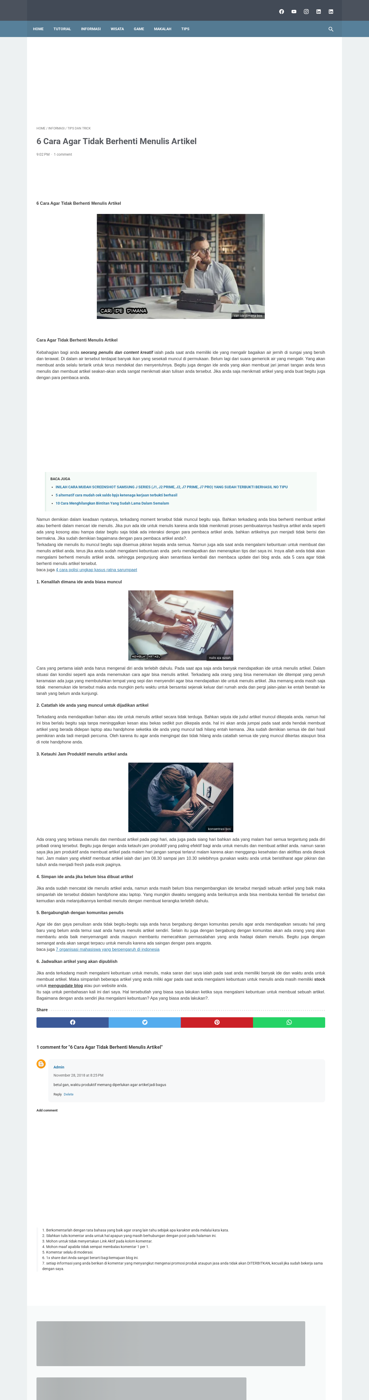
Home (41, 21)
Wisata (120, 21)
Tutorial (66, 21)
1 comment (63, 150)
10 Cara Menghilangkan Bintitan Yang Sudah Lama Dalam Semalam (112, 517)
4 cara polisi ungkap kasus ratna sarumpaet (96, 602)
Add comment (46, 1212)
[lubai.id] (327, 6)
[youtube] (290, 6)
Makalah (166, 21)
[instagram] (302, 6)
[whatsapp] (210, 1124)
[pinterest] (160, 1124)
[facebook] (277, 6)
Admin (59, 1169)
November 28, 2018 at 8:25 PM (78, 1177)
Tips (189, 21)
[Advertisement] (135, 75)
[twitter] (111, 1124)
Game (142, 21)
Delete (68, 1196)
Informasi (94, 21)
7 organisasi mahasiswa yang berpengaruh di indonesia (108, 1038)
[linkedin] (314, 6)
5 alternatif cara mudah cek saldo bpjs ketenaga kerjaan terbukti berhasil (116, 508)
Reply (58, 1196)
